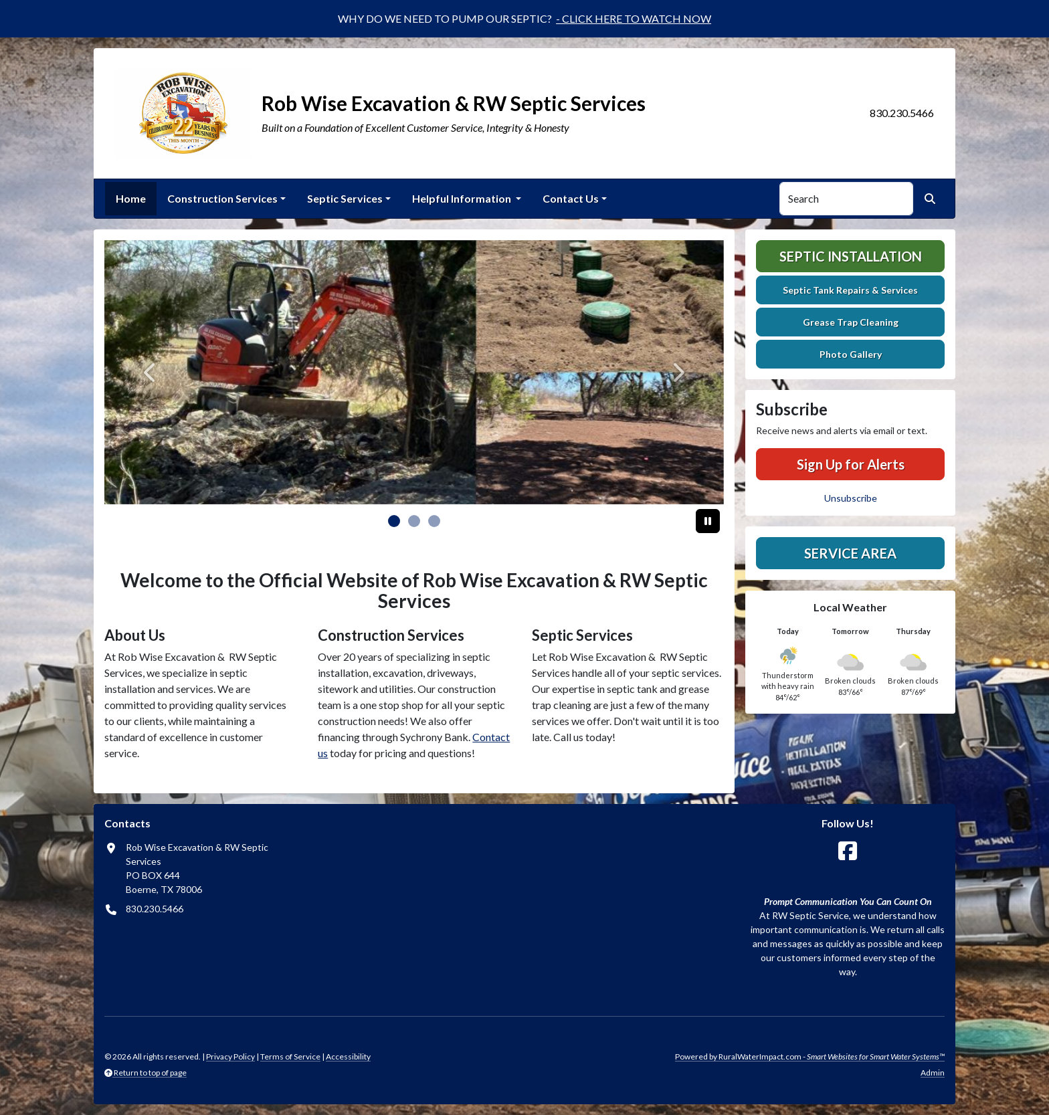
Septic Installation (850, 256)
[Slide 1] (414, 521)
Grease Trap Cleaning (850, 322)
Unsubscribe (850, 498)
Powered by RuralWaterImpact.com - (810, 1056)
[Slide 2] (434, 521)
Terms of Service (290, 1056)
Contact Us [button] (571, 198)
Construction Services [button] (222, 198)
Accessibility (348, 1056)
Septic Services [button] (345, 198)
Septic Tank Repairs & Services (850, 290)
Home (131, 198)
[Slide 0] (394, 521)
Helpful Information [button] (462, 198)
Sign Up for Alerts (850, 464)
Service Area (850, 553)
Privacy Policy (230, 1056)
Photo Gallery (851, 354)
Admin (933, 1073)
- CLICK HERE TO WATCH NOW (633, 18)
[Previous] (150, 372)
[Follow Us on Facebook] (847, 851)
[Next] (677, 372)
